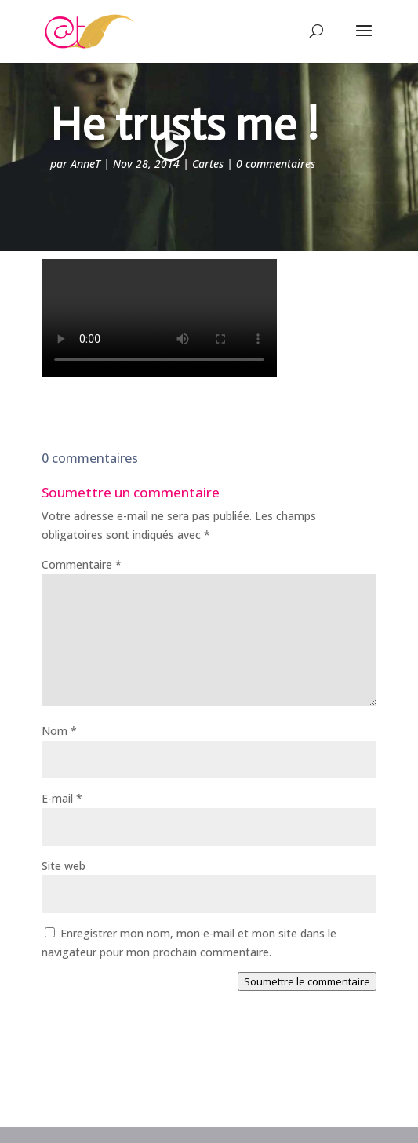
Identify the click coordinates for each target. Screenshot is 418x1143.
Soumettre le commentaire (307, 981)
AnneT (85, 163)
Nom (59, 730)
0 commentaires (275, 163)
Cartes (208, 163)
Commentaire (82, 564)
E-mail (62, 798)
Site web (63, 865)
